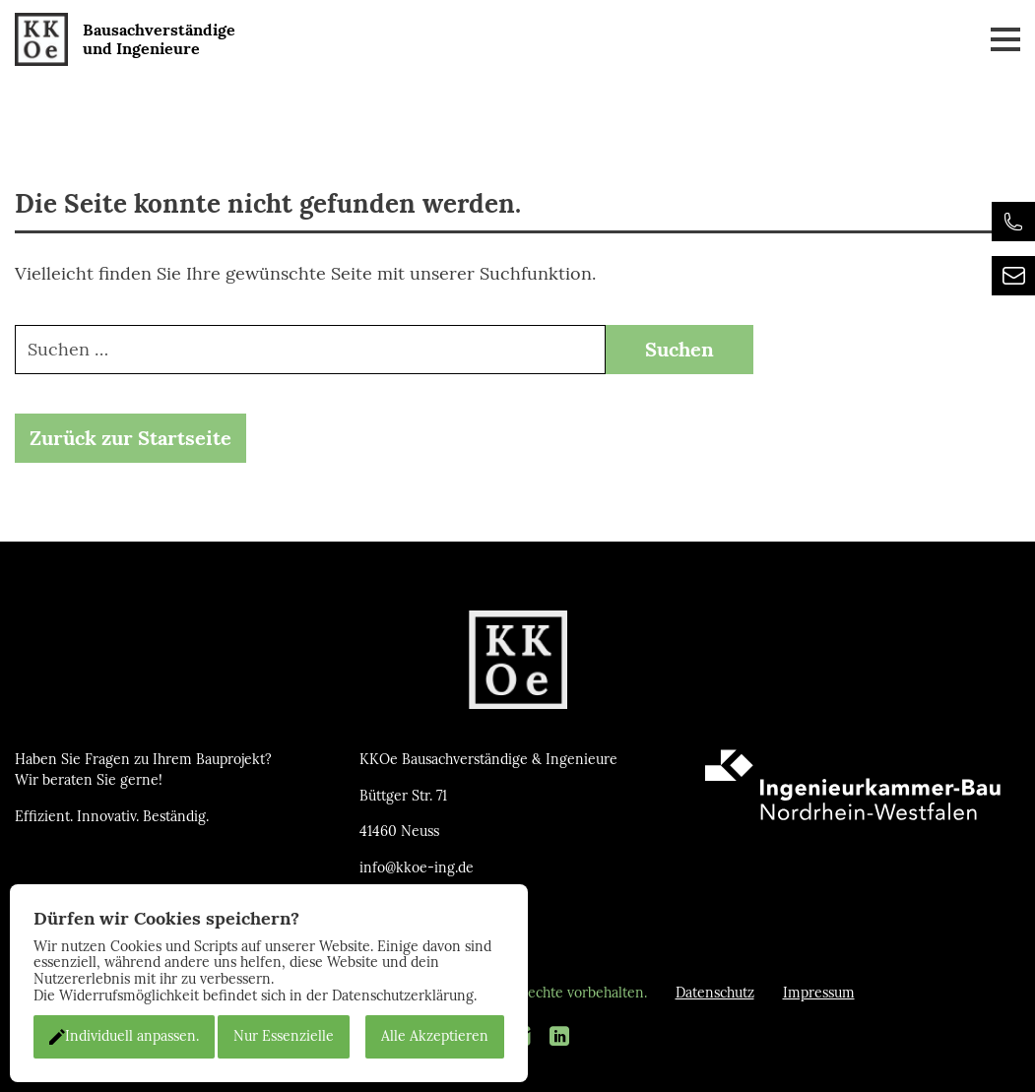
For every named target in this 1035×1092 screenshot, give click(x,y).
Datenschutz (715, 993)
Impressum (819, 993)
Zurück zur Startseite (130, 437)
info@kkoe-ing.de (416, 868)
